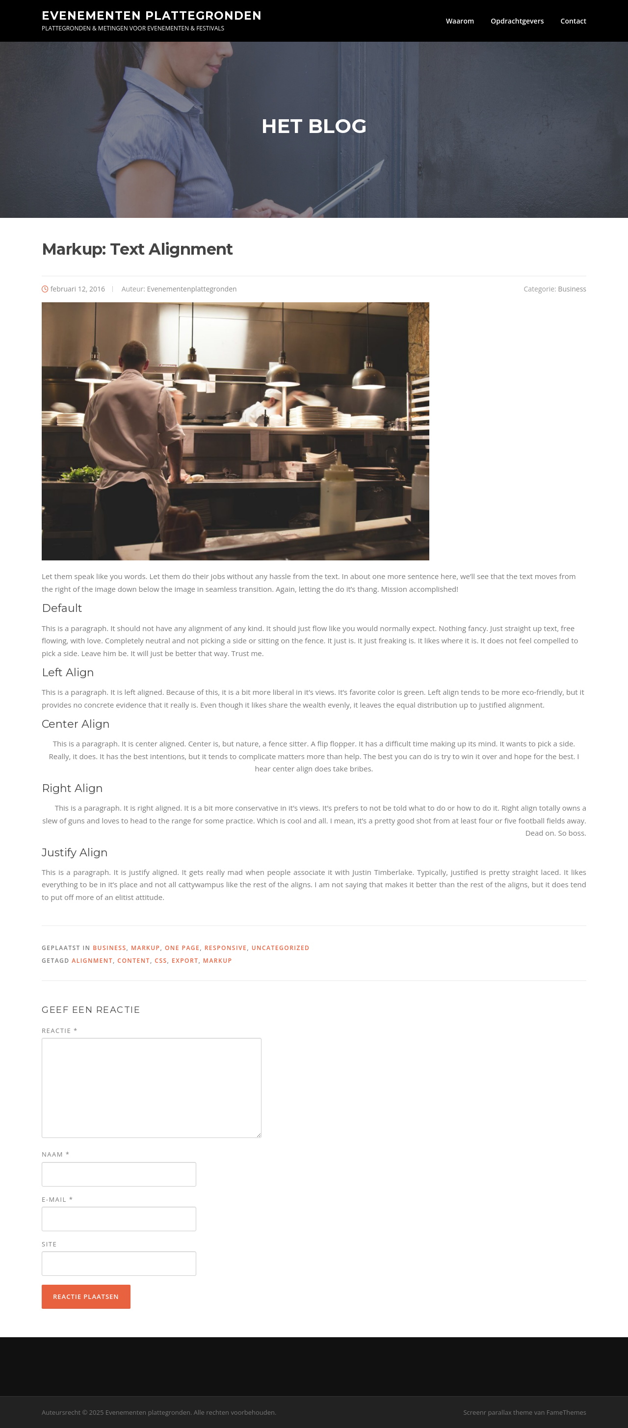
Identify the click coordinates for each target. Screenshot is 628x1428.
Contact (573, 21)
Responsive (226, 948)
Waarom (460, 21)
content (133, 960)
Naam (56, 1154)
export (185, 960)
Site (49, 1244)
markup (218, 960)
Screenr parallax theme (497, 1412)
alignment (92, 960)
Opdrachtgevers (517, 21)
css (161, 960)
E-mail (57, 1199)
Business (572, 288)
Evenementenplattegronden (192, 288)
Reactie (60, 1030)
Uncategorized (281, 948)
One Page (182, 948)
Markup (145, 948)
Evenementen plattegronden (152, 15)
